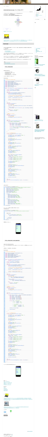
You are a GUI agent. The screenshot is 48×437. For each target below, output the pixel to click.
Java (36, 49)
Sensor (5, 387)
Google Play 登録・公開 (39, 51)
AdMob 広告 (37, 50)
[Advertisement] (18, 424)
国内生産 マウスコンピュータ (8, 31)
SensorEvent (5, 388)
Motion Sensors (6, 390)
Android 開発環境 (38, 48)
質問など (38, 14)
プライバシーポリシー (39, 15)
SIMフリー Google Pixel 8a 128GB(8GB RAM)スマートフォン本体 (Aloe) (40, 65)
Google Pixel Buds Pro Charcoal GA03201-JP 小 (39, 85)
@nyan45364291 (30, 431)
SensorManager (6, 389)
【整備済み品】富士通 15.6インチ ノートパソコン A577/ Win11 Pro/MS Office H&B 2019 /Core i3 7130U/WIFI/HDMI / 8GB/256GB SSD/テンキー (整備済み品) (16, 407)
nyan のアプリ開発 (24, 1)
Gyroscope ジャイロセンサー (7, 384)
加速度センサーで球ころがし (7, 383)
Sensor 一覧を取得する (7, 381)
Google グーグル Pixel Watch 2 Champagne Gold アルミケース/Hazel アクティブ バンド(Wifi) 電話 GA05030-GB (40, 74)
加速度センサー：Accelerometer (8, 382)
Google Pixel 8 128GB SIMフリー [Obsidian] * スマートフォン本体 (39, 120)
